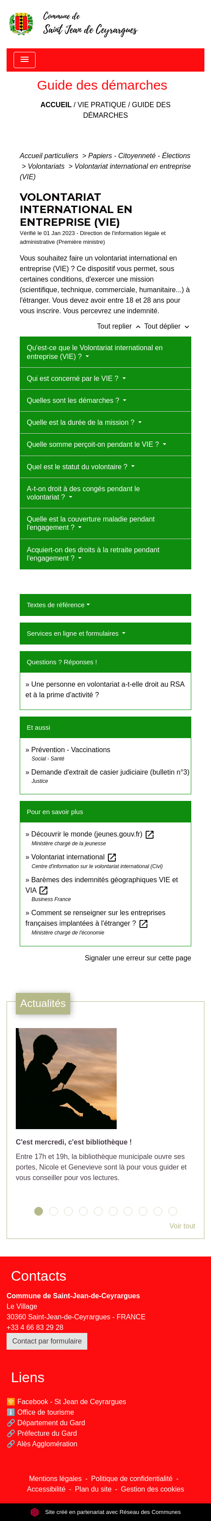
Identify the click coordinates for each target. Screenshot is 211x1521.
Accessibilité (46, 1489)
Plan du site (93, 1489)
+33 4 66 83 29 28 (35, 1327)
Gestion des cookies (152, 1489)
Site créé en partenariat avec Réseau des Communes (105, 1512)
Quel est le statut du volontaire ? (78, 467)
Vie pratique (102, 105)
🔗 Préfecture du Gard (42, 1433)
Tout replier (120, 326)
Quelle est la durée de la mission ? (81, 422)
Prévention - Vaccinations (70, 749)
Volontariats (47, 166)
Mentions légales (55, 1478)
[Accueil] (73, 24)
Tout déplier (167, 326)
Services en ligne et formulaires (73, 633)
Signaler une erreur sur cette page (138, 958)
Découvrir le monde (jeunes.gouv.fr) (93, 834)
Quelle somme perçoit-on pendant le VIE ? (94, 444)
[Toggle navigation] (25, 60)
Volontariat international (74, 857)
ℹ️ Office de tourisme (40, 1412)
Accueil (56, 105)
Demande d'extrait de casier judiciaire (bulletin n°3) (110, 772)
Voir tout (182, 1226)
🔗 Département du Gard (46, 1423)
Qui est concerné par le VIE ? (73, 378)
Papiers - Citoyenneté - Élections (139, 155)
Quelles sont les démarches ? (74, 400)
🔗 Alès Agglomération (42, 1444)
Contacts (38, 1276)
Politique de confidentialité (132, 1478)
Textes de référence (56, 604)
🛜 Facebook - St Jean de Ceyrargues (66, 1401)
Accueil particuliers (50, 155)
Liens (28, 1377)
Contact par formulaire (47, 1341)
